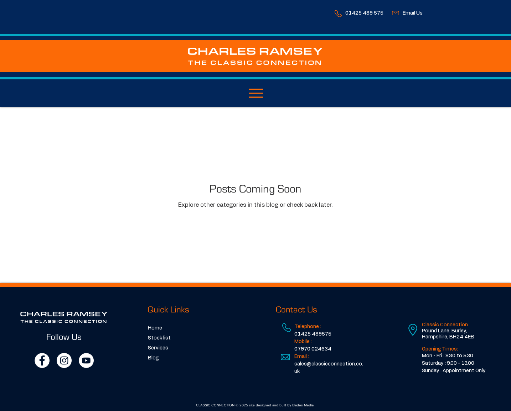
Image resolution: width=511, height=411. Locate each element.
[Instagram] (64, 360)
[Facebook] (42, 360)
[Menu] (256, 93)
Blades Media (303, 405)
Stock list (159, 338)
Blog (153, 357)
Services (158, 348)
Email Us (413, 13)
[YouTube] (86, 360)
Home (155, 328)
